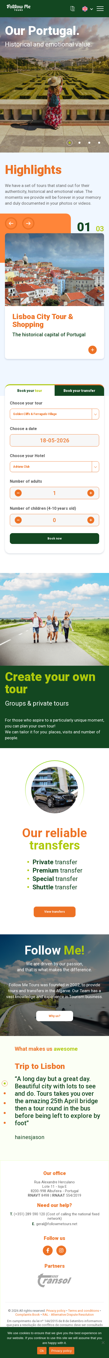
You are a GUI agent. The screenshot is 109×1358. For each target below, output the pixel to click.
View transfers (54, 911)
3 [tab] (89, 143)
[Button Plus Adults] (90, 493)
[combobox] (54, 414)
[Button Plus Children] (90, 520)
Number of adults (26, 481)
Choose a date (23, 428)
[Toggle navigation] (100, 9)
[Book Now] (54, 538)
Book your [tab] (29, 391)
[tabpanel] (54, 85)
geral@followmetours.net (56, 1224)
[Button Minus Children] (18, 520)
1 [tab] (70, 143)
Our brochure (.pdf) (72, 8)
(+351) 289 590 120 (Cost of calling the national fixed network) (56, 1216)
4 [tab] (99, 143)
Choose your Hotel (27, 455)
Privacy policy (55, 1310)
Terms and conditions (83, 1310)
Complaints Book (27, 1314)
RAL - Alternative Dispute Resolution (68, 1314)
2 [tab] (79, 143)
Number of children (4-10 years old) (43, 508)
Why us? (54, 1016)
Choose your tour (26, 403)
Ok (42, 1351)
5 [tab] (5, 1123)
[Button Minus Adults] (18, 493)
